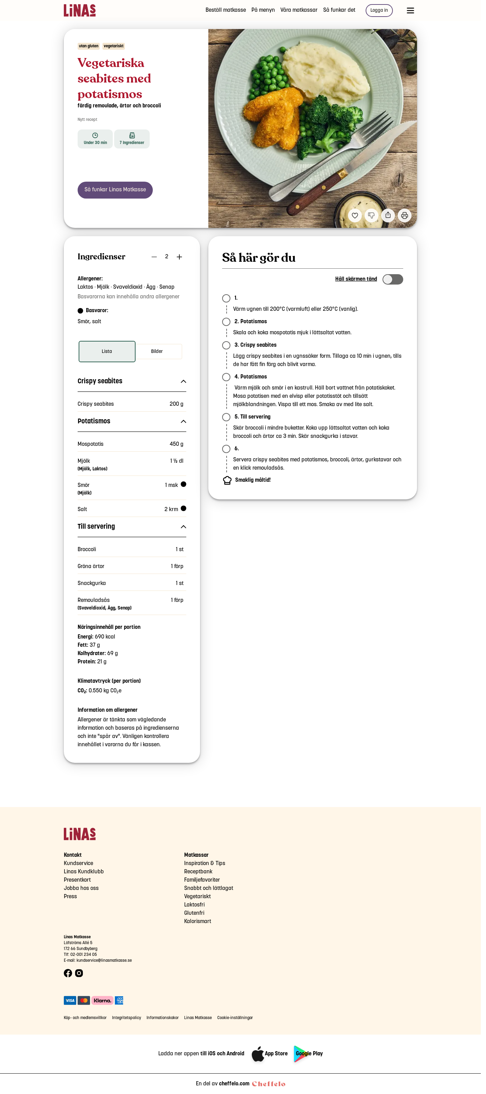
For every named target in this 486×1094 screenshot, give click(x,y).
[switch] (393, 279)
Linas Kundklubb (84, 871)
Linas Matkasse (198, 1018)
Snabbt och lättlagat (208, 888)
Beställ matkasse (226, 10)
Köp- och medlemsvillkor (85, 1018)
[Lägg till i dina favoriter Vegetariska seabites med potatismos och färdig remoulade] (355, 215)
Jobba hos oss (81, 888)
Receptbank (198, 871)
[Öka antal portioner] (179, 257)
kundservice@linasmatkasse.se (104, 960)
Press (70, 896)
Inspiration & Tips (204, 863)
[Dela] (388, 215)
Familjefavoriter (202, 880)
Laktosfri (194, 905)
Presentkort (77, 880)
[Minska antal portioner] (154, 257)
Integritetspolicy (126, 1018)
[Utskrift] (404, 215)
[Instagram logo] (79, 973)
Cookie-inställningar (235, 1018)
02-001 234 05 (83, 955)
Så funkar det (339, 10)
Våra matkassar (299, 10)
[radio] (107, 351)
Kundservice (78, 863)
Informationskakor (163, 1018)
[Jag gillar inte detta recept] (371, 215)
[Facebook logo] (68, 973)
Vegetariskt (197, 896)
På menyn (263, 10)
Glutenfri (194, 913)
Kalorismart (197, 921)
